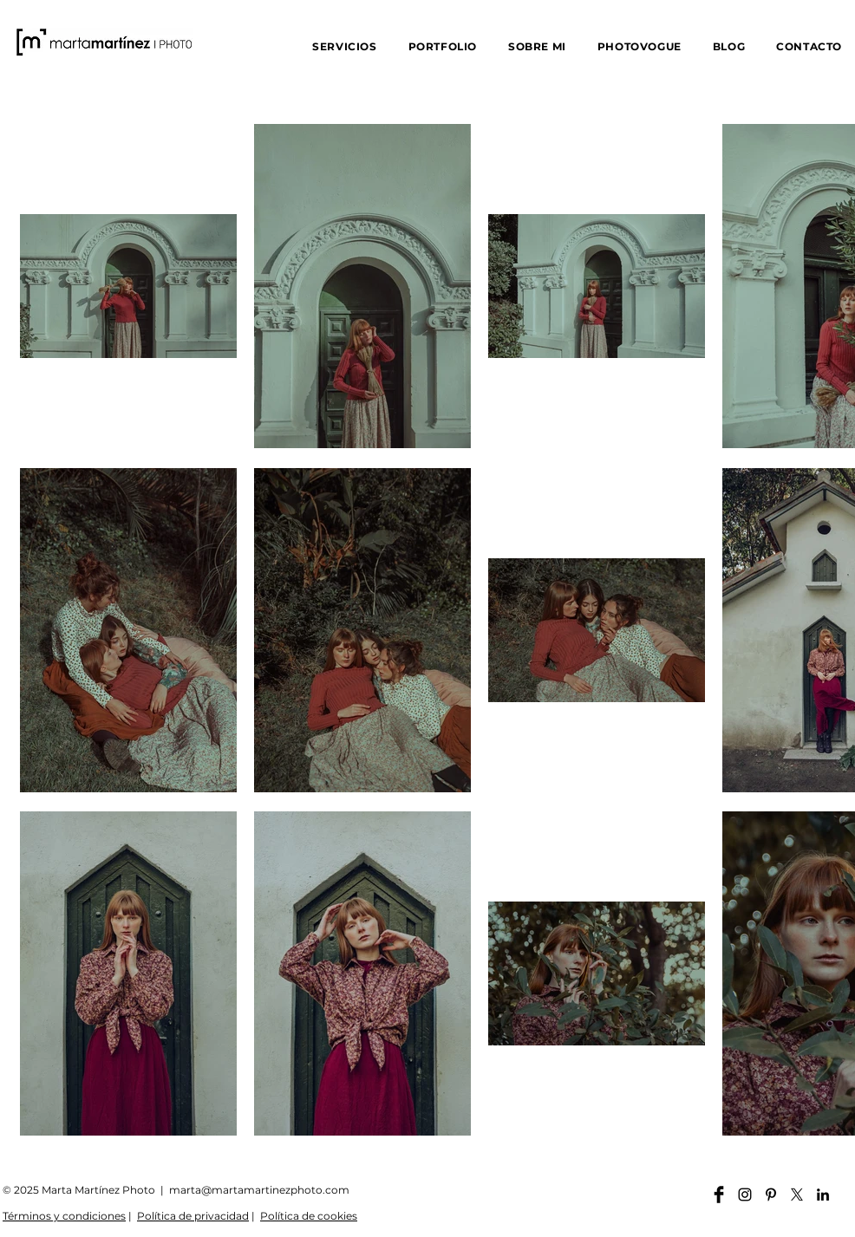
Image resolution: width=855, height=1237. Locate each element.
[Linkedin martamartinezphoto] (823, 1194)
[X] (797, 1194)
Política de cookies (308, 1215)
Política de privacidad (193, 1215)
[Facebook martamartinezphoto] (719, 1194)
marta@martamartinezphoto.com (259, 1189)
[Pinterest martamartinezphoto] (771, 1194)
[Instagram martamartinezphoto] (745, 1194)
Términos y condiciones (64, 1215)
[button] (344, 46)
